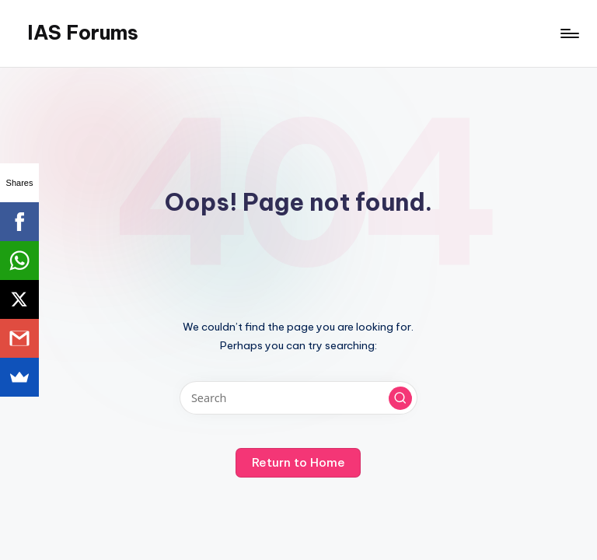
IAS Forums (82, 32)
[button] (400, 398)
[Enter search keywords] (298, 398)
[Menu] (568, 33)
